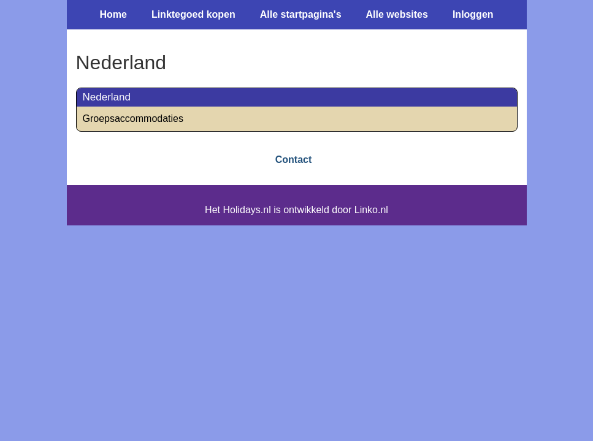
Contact (293, 159)
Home (112, 14)
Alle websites (397, 14)
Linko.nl (371, 210)
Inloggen (473, 14)
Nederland (107, 97)
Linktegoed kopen (193, 14)
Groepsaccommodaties (133, 118)
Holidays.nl (246, 210)
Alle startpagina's (301, 14)
